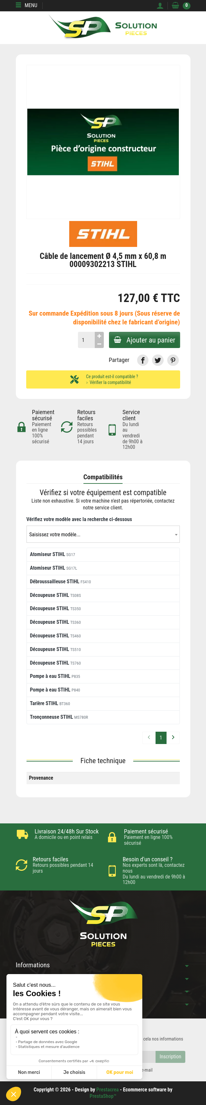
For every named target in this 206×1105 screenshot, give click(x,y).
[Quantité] (85, 340)
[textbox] (103, 534)
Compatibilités (103, 477)
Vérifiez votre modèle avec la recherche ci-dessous (79, 519)
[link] (142, 360)
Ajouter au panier (144, 340)
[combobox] (103, 534)
